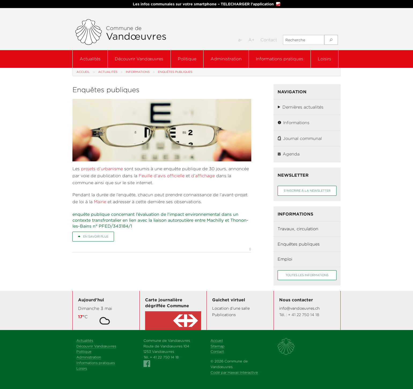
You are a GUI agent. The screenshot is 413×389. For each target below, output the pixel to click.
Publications (224, 314)
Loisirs (324, 58)
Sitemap (217, 346)
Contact (268, 39)
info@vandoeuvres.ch (299, 308)
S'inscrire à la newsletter (307, 190)
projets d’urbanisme (102, 168)
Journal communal (300, 138)
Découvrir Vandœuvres (139, 58)
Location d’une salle (231, 308)
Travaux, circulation (298, 228)
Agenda (289, 154)
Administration (226, 58)
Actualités (90, 58)
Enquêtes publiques (299, 244)
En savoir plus (93, 236)
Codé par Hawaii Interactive (234, 373)
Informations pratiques (279, 58)
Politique (187, 58)
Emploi (285, 259)
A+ (251, 39)
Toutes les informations (307, 275)
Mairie (100, 201)
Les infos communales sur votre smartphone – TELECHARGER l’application (206, 4)
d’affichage (203, 175)
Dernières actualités (300, 107)
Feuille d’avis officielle (162, 175)
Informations (138, 72)
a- (240, 39)
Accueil (83, 72)
